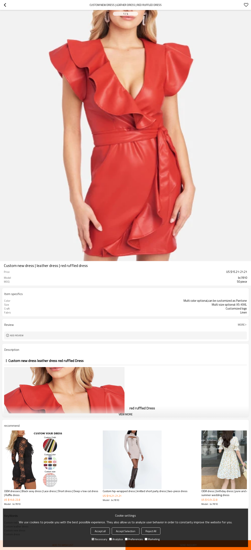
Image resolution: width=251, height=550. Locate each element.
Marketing (152, 539)
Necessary (99, 539)
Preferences (134, 539)
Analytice (116, 539)
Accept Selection (125, 531)
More (241, 325)
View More (125, 414)
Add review (17, 335)
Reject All (151, 531)
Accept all (100, 531)
